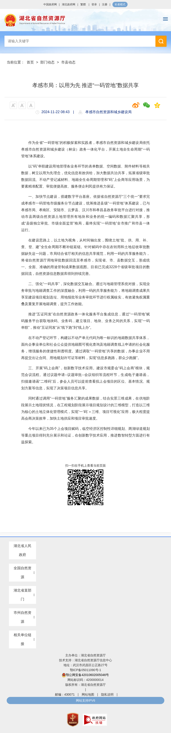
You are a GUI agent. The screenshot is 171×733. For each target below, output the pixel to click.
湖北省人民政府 (22, 550)
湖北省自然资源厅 (85, 20)
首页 (30, 62)
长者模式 (120, 4)
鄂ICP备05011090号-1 (85, 670)
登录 (94, 4)
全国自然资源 (22, 572)
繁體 (83, 4)
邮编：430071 (65, 694)
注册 (104, 4)
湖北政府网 (68, 4)
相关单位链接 (22, 639)
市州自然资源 (22, 617)
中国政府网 (50, 4)
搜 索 (161, 41)
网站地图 (88, 694)
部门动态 (47, 62)
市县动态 (68, 62)
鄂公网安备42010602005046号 (85, 675)
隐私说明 (107, 694)
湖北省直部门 (22, 594)
